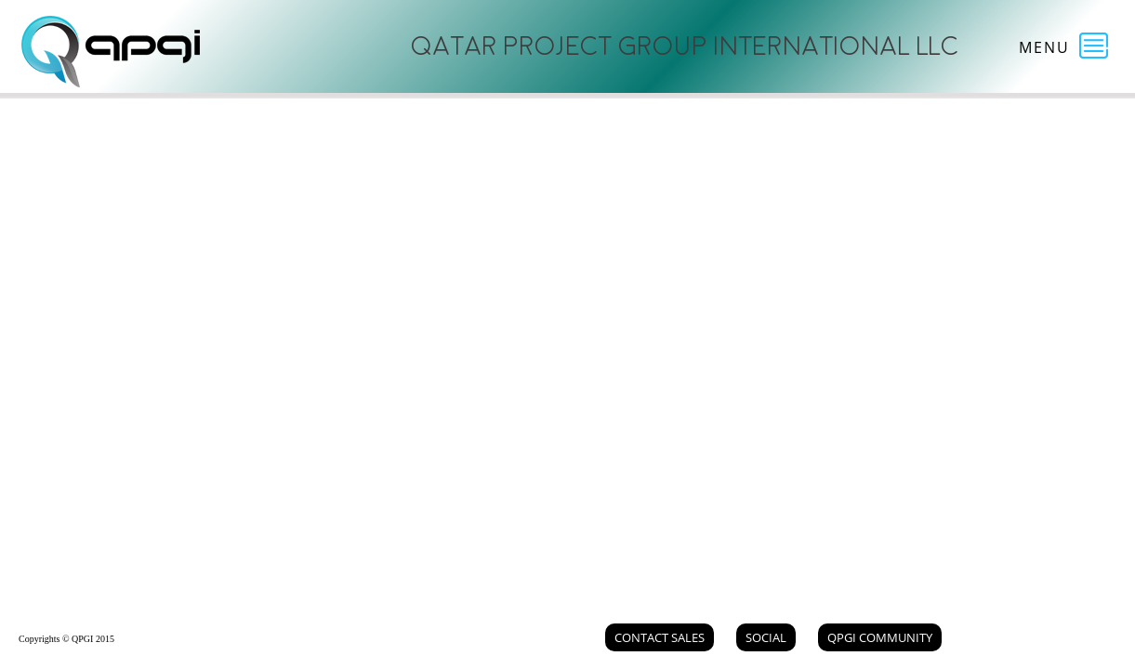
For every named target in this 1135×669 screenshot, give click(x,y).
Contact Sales (659, 637)
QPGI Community (879, 637)
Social (766, 637)
